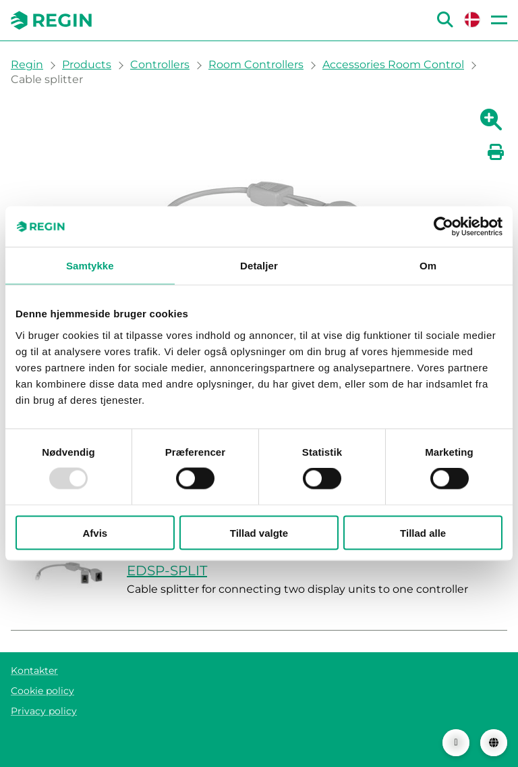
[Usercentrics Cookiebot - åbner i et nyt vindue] (443, 227)
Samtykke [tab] (90, 265)
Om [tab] (428, 265)
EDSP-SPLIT (167, 570)
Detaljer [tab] (259, 265)
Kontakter (34, 670)
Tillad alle (423, 532)
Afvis (94, 532)
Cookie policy (42, 691)
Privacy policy (44, 711)
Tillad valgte (259, 532)
